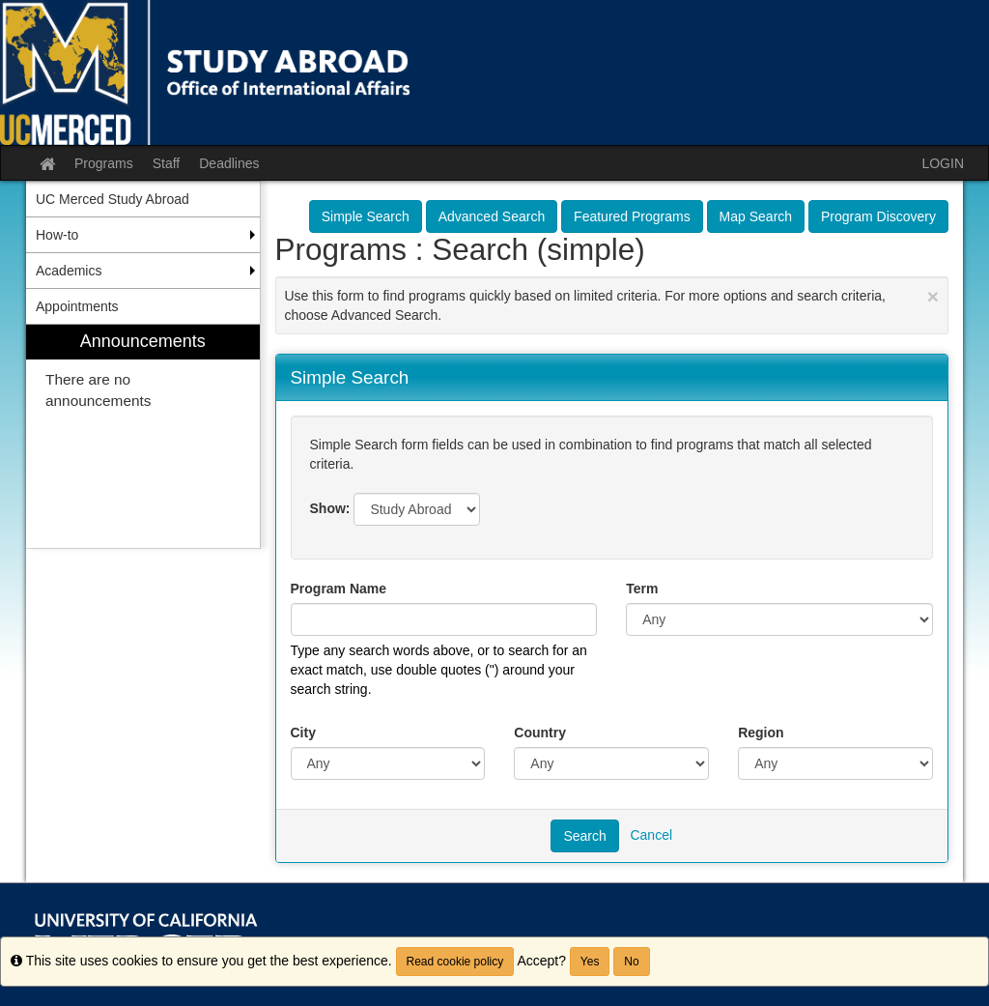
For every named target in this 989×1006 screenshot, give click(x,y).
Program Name (339, 588)
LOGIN (942, 163)
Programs (103, 163)
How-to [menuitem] (57, 235)
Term (642, 588)
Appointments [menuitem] (77, 306)
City (303, 732)
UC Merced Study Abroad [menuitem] (112, 199)
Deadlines (229, 163)
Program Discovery (878, 216)
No (631, 961)
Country (540, 732)
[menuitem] (143, 436)
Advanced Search (492, 216)
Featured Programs (632, 216)
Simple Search (366, 216)
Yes (590, 961)
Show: (330, 508)
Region (760, 732)
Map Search (756, 216)
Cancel (651, 835)
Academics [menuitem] (68, 270)
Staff (167, 163)
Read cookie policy (455, 961)
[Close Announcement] (933, 296)
